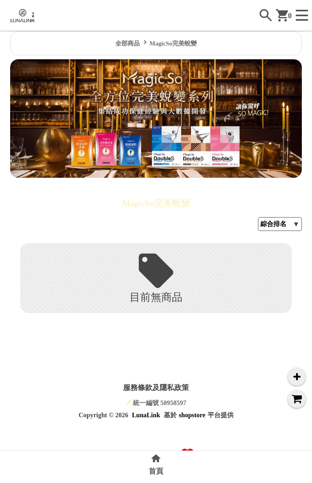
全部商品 (127, 43)
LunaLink (146, 415)
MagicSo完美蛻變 (173, 43)
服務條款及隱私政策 (156, 388)
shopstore (192, 415)
